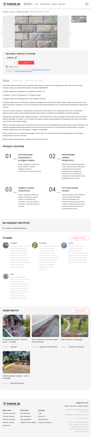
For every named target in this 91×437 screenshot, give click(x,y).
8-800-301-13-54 (82, 403)
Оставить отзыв (79, 238)
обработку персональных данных (41, 69)
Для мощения (25, 413)
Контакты (62, 4)
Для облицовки (25, 416)
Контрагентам (45, 4)
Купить (26, 62)
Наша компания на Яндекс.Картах (76, 406)
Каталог (28, 4)
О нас (36, 4)
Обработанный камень (28, 422)
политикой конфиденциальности (23, 71)
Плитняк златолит (9, 419)
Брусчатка (6, 425)
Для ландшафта (25, 419)
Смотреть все (80, 311)
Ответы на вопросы (45, 422)
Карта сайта (84, 411)
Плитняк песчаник (9, 413)
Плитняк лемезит (9, 416)
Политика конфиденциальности (77, 409)
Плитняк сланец (8, 422)
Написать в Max (13, 67)
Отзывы (54, 4)
